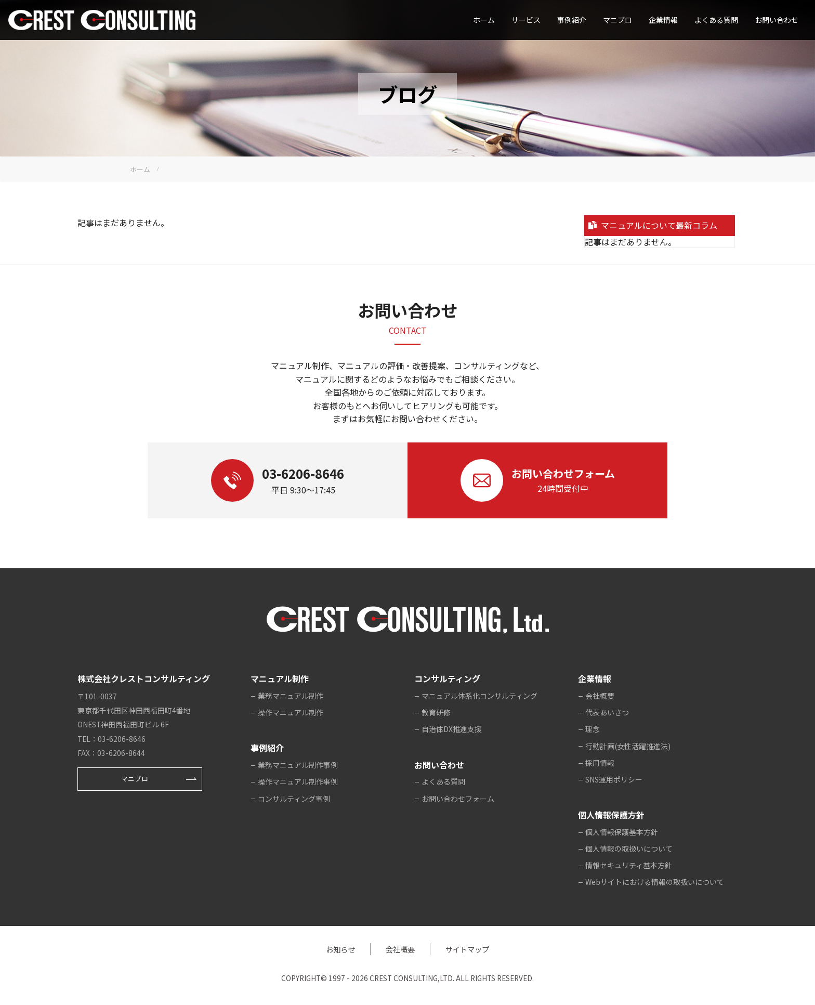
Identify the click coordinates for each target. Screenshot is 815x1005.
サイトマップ (467, 949)
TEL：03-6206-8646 (111, 739)
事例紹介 (571, 20)
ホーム (484, 20)
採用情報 (599, 763)
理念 (592, 729)
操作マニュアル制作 (290, 712)
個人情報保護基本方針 (621, 832)
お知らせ (340, 949)
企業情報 (663, 20)
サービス (526, 20)
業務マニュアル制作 (290, 695)
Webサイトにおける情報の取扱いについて (654, 882)
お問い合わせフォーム (458, 798)
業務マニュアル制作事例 (298, 765)
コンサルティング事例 (294, 798)
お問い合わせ (776, 20)
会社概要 (599, 695)
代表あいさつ (607, 712)
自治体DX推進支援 (452, 729)
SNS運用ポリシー (613, 779)
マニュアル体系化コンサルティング (479, 695)
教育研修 (436, 712)
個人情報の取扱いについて (629, 848)
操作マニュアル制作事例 (298, 781)
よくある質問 (716, 20)
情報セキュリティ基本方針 (628, 865)
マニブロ (134, 779)
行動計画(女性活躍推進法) (628, 746)
